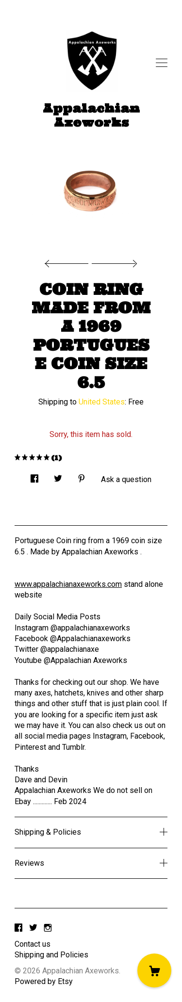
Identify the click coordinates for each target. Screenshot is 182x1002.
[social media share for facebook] (34, 476)
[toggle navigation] (161, 63)
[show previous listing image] (69, 261)
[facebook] (18, 928)
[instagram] (47, 928)
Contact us (32, 944)
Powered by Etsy (44, 981)
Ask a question (126, 479)
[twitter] (33, 928)
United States (102, 401)
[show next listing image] (113, 261)
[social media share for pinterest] (81, 476)
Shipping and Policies (51, 954)
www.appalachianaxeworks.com (68, 584)
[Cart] (154, 970)
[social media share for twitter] (58, 476)
